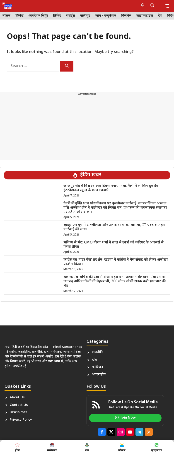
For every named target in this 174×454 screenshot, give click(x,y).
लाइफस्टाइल (144, 16)
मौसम (6, 16)
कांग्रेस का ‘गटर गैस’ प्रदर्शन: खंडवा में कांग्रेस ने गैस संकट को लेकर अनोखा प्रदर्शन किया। (115, 262)
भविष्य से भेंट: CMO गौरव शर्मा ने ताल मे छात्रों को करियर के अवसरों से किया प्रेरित (113, 244)
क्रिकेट (19, 16)
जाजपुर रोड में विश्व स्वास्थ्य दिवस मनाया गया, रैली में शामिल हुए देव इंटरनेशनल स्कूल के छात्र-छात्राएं (110, 188)
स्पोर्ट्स (70, 16)
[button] (152, 6)
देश (160, 16)
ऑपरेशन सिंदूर (38, 16)
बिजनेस (126, 16)
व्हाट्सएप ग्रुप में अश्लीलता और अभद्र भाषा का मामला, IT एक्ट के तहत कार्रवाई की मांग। (114, 227)
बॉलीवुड (85, 16)
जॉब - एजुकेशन (105, 16)
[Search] (66, 66)
